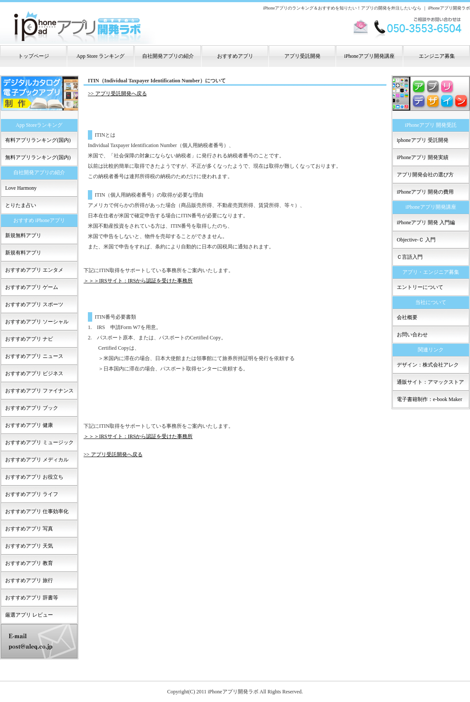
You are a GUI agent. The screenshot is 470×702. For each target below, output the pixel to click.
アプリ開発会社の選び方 (425, 175)
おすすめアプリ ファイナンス (39, 391)
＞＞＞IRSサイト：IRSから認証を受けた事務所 (138, 281)
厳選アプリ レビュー (29, 615)
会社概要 (407, 317)
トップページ (33, 56)
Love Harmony (21, 188)
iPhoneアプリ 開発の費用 (425, 192)
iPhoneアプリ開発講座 (369, 56)
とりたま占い (20, 205)
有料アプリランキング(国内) (38, 140)
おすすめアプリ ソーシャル (36, 322)
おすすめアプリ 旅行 (29, 580)
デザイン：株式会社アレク (428, 365)
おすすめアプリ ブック (31, 408)
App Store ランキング (101, 56)
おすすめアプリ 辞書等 (31, 598)
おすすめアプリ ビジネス (34, 373)
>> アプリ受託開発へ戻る (117, 94)
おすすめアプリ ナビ (29, 339)
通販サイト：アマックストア (430, 382)
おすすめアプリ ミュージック (39, 442)
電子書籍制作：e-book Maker (429, 399)
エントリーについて (420, 287)
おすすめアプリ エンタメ (34, 270)
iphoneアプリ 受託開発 (422, 140)
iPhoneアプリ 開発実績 (422, 157)
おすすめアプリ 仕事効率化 (36, 511)
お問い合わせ (412, 335)
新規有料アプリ (23, 253)
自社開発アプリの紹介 (168, 56)
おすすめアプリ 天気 (29, 546)
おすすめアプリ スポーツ (34, 304)
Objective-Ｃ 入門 (416, 240)
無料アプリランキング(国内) (38, 157)
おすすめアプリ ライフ (31, 494)
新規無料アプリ (23, 235)
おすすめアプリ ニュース (34, 356)
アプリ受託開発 (302, 56)
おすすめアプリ (235, 56)
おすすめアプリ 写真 (29, 529)
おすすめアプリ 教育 (29, 563)
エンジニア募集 (437, 56)
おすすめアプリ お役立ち (34, 477)
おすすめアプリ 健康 (29, 425)
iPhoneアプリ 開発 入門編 (426, 222)
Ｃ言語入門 (410, 257)
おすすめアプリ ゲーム (31, 287)
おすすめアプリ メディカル (36, 460)
